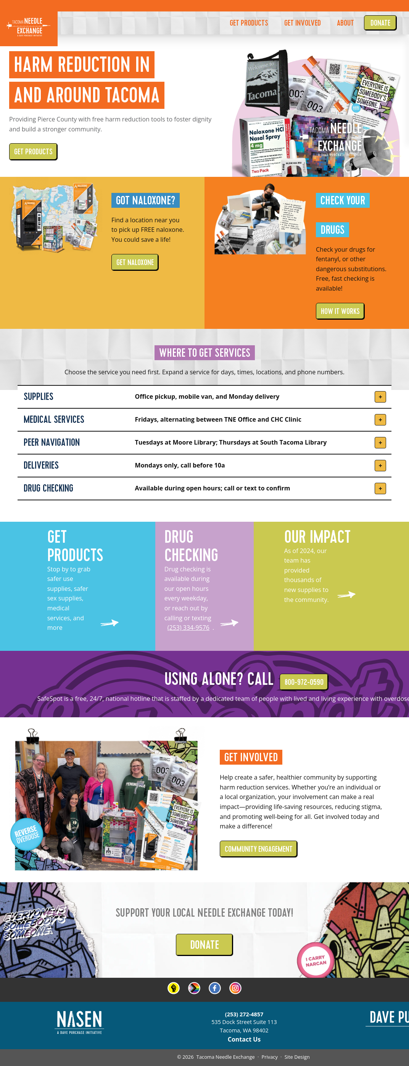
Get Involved (251, 757)
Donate (380, 23)
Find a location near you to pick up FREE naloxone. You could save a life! (147, 230)
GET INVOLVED (302, 23)
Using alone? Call (219, 679)
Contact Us (244, 1039)
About (345, 23)
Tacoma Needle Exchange (225, 1057)
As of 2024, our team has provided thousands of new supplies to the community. (306, 575)
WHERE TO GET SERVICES (204, 352)
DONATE (204, 944)
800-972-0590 (304, 682)
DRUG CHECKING (191, 546)
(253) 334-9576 (188, 627)
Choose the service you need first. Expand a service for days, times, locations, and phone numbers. (204, 372)
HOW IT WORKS (340, 311)
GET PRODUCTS (249, 23)
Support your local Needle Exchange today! (204, 912)
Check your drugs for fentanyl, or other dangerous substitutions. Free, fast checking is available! (351, 269)
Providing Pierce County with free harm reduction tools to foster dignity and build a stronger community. (110, 124)
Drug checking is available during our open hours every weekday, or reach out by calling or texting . (189, 598)
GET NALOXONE (135, 262)
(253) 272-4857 (244, 1014)
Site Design (297, 1057)
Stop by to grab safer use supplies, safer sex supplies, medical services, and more (68, 598)
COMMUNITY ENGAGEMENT (259, 849)
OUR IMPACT (317, 537)
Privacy (270, 1057)
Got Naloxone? (145, 200)
